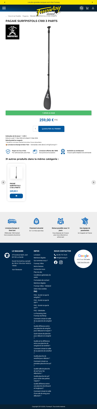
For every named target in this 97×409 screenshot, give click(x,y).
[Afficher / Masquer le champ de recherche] (81, 8)
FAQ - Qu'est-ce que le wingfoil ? (41, 296)
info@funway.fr (52, 145)
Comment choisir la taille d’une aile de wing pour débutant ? (42, 393)
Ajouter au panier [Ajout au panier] (51, 129)
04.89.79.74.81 (60, 255)
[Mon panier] (87, 8)
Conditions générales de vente (42, 276)
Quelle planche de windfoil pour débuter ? (42, 357)
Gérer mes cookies (40, 289)
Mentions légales (40, 258)
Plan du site (38, 272)
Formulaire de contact (41, 280)
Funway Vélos (39, 263)
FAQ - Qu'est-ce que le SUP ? (41, 301)
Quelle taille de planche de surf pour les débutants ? (42, 371)
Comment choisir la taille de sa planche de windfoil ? (42, 351)
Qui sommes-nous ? (41, 260)
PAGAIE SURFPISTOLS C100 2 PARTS (15, 185)
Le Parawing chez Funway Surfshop (40, 315)
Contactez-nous (39, 269)
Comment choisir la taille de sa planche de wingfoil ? (42, 321)
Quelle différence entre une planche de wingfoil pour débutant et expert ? (43, 328)
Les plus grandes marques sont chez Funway (44, 2)
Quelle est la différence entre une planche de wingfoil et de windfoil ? (42, 343)
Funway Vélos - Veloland (42, 286)
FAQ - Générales (39, 310)
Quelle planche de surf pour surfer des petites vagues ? (42, 378)
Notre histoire (38, 266)
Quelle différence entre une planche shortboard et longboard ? (42, 386)
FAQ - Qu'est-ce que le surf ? (41, 306)
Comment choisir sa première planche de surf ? (42, 363)
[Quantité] (35, 129)
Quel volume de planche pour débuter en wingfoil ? (42, 336)
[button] (3, 182)
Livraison (37, 255)
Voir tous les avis (83, 262)
